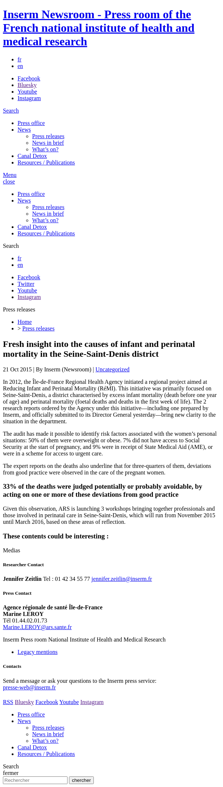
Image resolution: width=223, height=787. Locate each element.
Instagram (29, 98)
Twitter (26, 284)
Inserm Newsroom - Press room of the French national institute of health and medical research (99, 28)
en (20, 66)
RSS (8, 702)
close (9, 181)
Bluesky (27, 85)
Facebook (29, 78)
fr (20, 59)
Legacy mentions (38, 652)
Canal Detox (32, 156)
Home (25, 322)
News (24, 129)
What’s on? (45, 149)
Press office (31, 123)
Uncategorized (112, 369)
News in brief (48, 143)
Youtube (27, 91)
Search (11, 110)
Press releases (48, 136)
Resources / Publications (46, 162)
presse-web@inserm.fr (29, 687)
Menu (9, 175)
